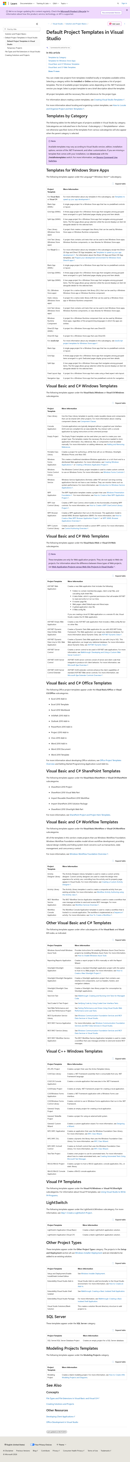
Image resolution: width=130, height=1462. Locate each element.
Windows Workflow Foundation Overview (88, 854)
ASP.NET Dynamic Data (111, 634)
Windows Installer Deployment (88, 1252)
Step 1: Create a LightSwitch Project (76, 1212)
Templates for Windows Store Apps (62, 60)
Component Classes (88, 421)
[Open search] (118, 3)
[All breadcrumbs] (48, 24)
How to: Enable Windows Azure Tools (92, 955)
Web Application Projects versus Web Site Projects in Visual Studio (82, 566)
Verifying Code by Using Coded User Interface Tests (98, 1003)
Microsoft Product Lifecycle (73, 11)
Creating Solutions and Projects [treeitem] (17, 55)
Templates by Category (57, 57)
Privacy (55, 1450)
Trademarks (105, 1450)
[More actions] (125, 24)
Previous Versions (23, 1450)
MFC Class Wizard (95, 1133)
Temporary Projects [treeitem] (14, 48)
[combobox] (21, 29)
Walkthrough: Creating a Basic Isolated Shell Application (103, 1291)
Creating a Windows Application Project (91, 464)
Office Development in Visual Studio (62, 1422)
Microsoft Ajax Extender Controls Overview (84, 675)
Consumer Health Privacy (73, 1450)
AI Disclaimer (8, 1450)
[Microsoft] (4, 3)
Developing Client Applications (59, 1416)
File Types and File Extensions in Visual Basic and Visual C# (72, 1398)
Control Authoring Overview (76, 528)
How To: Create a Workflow (100, 915)
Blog (34, 1450)
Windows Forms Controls (113, 472)
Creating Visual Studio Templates (108, 99)
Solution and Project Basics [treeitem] (15, 34)
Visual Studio (58, 23)
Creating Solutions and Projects (60, 1404)
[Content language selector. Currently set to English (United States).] (14, 1445)
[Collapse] (37, 24)
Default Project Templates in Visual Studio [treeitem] (21, 42)
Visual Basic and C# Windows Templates (63, 64)
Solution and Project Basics (76, 23)
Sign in (124, 3)
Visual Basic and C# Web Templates (62, 67)
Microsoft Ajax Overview (77, 665)
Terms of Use (93, 1450)
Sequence (118, 912)
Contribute (45, 1450)
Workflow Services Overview (86, 905)
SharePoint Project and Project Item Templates (90, 814)
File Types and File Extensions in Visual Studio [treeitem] (22, 51)
